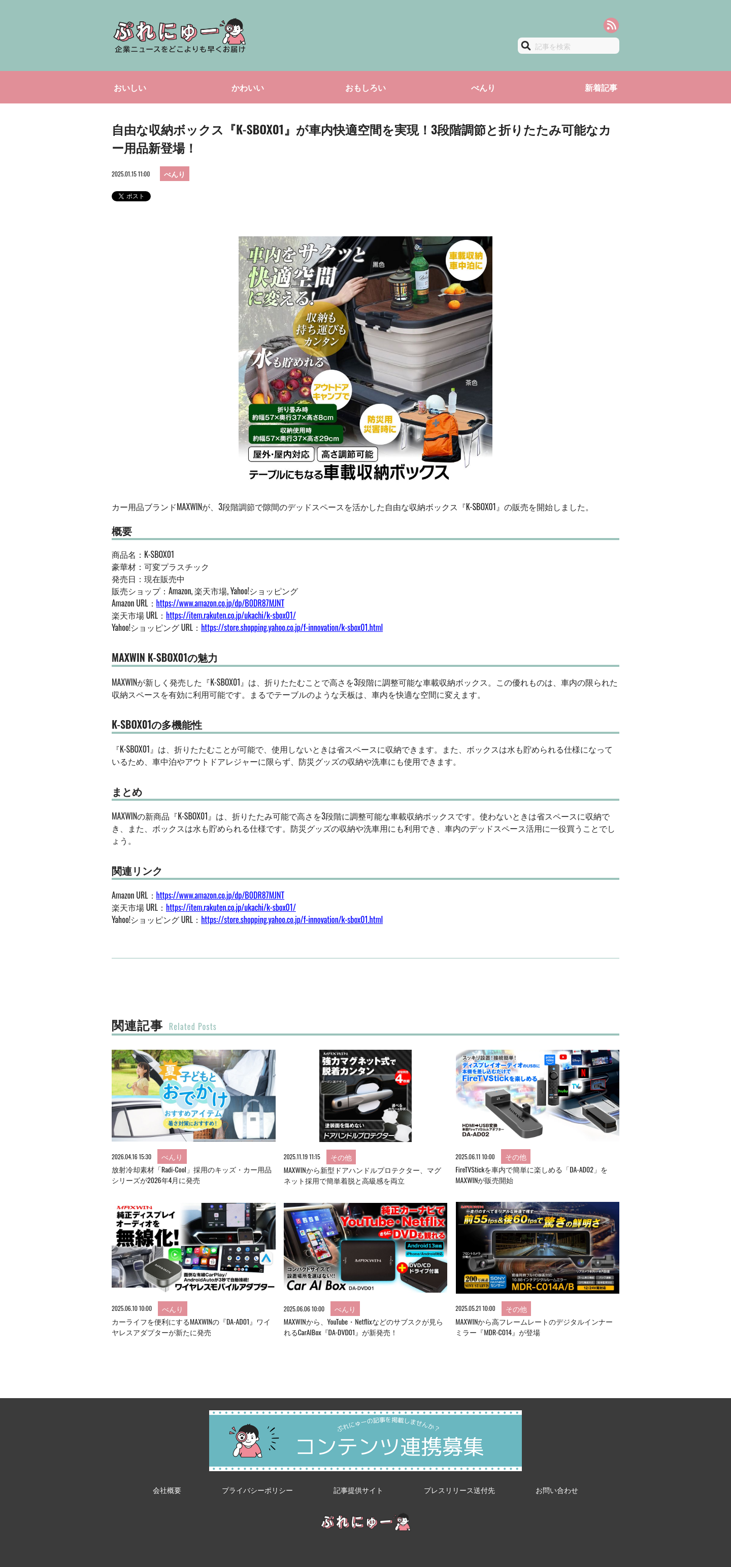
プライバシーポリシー (257, 1489)
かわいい (247, 87)
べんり (483, 87)
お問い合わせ (557, 1489)
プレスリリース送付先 (459, 1489)
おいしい (130, 87)
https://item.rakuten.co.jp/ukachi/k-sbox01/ (231, 615)
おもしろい (365, 87)
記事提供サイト (358, 1489)
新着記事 (601, 87)
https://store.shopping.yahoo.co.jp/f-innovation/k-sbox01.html (292, 627)
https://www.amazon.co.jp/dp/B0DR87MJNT (220, 603)
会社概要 (167, 1489)
